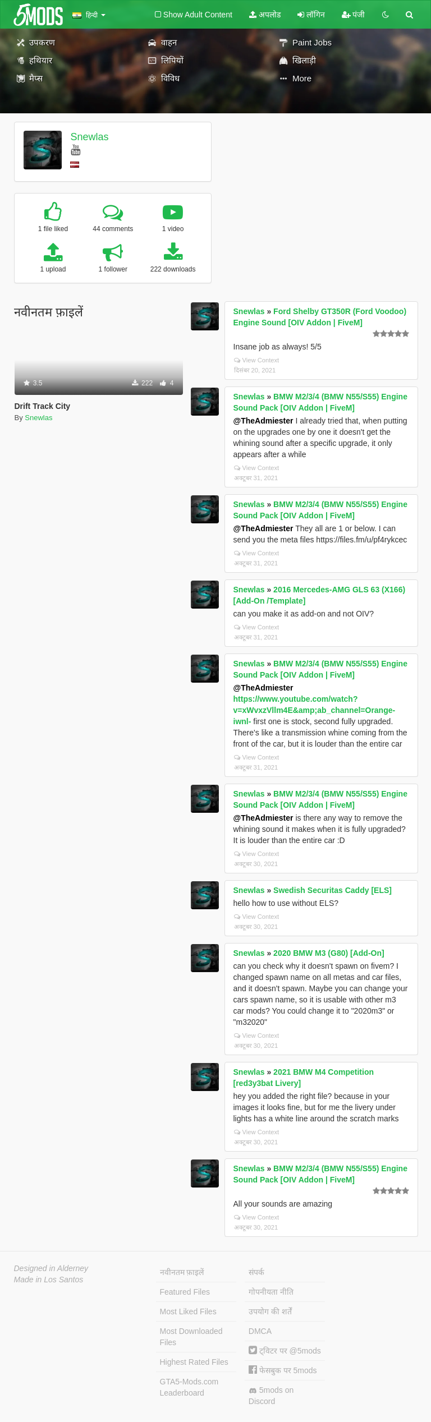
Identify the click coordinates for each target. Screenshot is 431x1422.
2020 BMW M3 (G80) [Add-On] (328, 953)
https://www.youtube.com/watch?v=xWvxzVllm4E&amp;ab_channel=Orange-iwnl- (314, 710)
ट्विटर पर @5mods (285, 1351)
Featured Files (185, 1291)
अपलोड (265, 14)
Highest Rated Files (194, 1361)
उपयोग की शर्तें (270, 1311)
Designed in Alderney (51, 1268)
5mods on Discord (271, 1396)
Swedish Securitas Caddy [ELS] (332, 890)
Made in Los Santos (49, 1279)
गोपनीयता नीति (271, 1291)
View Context (256, 360)
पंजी (353, 14)
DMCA (260, 1331)
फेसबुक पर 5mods (283, 1370)
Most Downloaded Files (191, 1337)
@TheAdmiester (263, 420)
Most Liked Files (188, 1311)
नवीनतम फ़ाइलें (182, 1272)
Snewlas (89, 136)
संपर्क (256, 1272)
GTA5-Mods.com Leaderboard (189, 1387)
